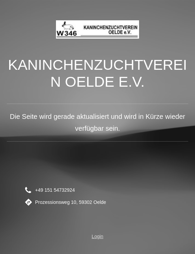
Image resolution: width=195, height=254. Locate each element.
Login (97, 236)
